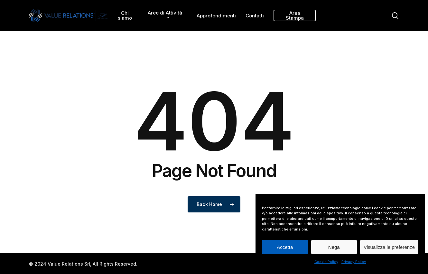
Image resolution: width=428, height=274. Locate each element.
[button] (415, 3)
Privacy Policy (353, 261)
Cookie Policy (326, 261)
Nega (334, 247)
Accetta (285, 247)
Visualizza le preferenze (389, 247)
